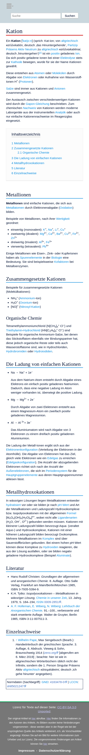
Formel (71, 513)
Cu (62, 229)
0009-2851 (51, 602)
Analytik (60, 112)
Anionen (59, 88)
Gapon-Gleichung (37, 103)
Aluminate (63, 555)
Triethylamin (14, 330)
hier (34, 718)
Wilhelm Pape (27, 640)
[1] (40, 53)
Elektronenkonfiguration (22, 449)
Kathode (16, 62)
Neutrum (31, 49)
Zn (13, 238)
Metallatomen (15, 207)
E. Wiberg (38, 606)
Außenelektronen (17, 470)
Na (50, 229)
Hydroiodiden (43, 351)
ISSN (39, 602)
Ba (58, 233)
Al (40, 242)
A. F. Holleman (21, 606)
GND (45, 682)
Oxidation (66, 207)
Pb (44, 246)
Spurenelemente (31, 257)
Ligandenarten (67, 517)
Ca (50, 233)
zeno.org (50, 652)
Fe (74, 233)
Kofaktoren (61, 261)
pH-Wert (63, 505)
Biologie (56, 257)
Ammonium (27, 298)
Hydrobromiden (16, 351)
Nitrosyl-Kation (30, 306)
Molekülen (59, 73)
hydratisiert (13, 505)
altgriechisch (69, 40)
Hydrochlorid (31, 330)
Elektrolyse (67, 57)
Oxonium (26, 302)
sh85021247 (15, 686)
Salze (10, 88)
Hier (48, 718)
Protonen (26, 81)
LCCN (74, 682)
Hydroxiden (50, 547)
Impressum (26, 750)
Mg (42, 233)
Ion (77, 53)
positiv (55, 53)
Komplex (48, 538)
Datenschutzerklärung (55, 750)
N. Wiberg (54, 606)
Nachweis (29, 108)
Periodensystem (56, 470)
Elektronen (30, 77)
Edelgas (52, 458)
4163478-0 (57, 682)
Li (56, 229)
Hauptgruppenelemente (22, 475)
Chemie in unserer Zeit (51, 597)
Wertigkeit (63, 218)
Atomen (39, 73)
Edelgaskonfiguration (21, 462)
